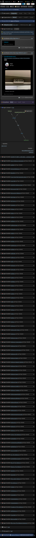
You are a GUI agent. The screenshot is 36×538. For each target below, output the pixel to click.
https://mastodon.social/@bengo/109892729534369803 (17, 58)
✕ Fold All (17, 28)
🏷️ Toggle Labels (28, 111)
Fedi (30, 25)
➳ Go (7, 6)
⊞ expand (30, 6)
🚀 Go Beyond (24, 6)
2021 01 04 (4, 146)
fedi (9, 527)
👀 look (12, 6)
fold (5, 59)
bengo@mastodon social (27, 150)
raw (32, 38)
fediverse (6, 42)
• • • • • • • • (18, 13)
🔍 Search (3, 6)
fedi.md (12, 38)
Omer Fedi (15, 25)
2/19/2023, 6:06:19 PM (9, 91)
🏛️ (10, 535)
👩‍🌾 (2, 38)
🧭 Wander (17, 6)
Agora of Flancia (15, 535)
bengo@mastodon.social (10, 56)
